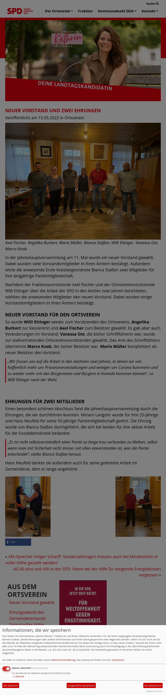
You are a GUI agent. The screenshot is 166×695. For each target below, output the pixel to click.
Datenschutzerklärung (63, 659)
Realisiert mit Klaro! (154, 691)
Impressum (118, 659)
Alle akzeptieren (153, 685)
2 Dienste (18, 676)
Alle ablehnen (10, 685)
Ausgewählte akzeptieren (81, 685)
